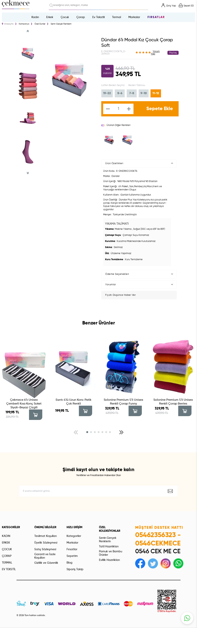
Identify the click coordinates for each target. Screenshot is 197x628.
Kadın (35, 17)
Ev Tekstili (98, 17)
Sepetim (72, 556)
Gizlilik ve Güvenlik (46, 562)
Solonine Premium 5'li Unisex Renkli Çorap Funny (123, 401)
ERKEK (6, 542)
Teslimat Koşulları (45, 536)
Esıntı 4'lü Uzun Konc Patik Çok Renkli (73, 401)
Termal (116, 17)
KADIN (6, 536)
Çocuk (65, 17)
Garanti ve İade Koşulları (45, 556)
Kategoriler (74, 536)
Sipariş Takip (75, 569)
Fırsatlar (156, 17)
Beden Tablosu (136, 85)
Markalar (134, 17)
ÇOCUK (7, 549)
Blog (69, 562)
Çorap (80, 17)
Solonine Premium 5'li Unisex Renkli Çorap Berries (173, 401)
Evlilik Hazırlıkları (109, 560)
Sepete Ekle (159, 109)
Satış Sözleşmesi (45, 549)
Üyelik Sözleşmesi (45, 542)
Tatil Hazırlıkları (109, 546)
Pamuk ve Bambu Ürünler (110, 553)
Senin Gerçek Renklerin (107, 540)
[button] (87, 432)
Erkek (49, 17)
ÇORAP (7, 556)
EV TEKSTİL (9, 569)
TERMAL (7, 562)
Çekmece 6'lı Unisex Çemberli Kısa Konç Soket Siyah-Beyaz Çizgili (24, 403)
